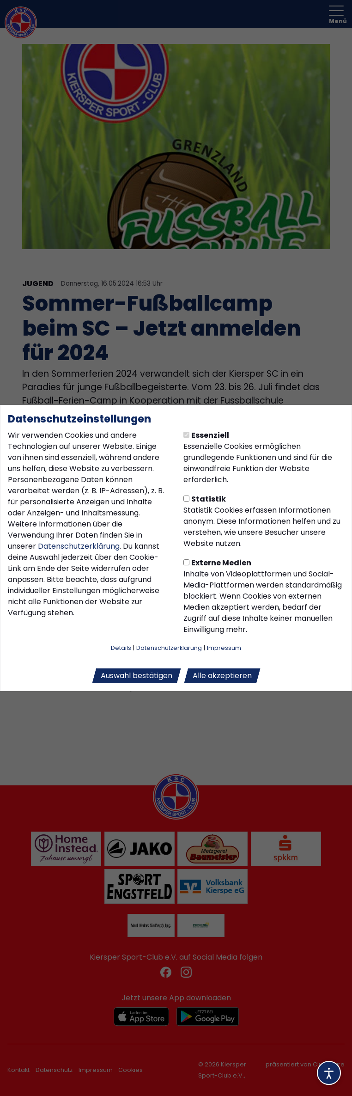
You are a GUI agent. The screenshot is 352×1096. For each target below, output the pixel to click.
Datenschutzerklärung (79, 546)
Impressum (224, 648)
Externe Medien (217, 562)
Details (121, 648)
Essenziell (206, 435)
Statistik (204, 499)
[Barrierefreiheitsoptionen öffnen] (329, 1073)
